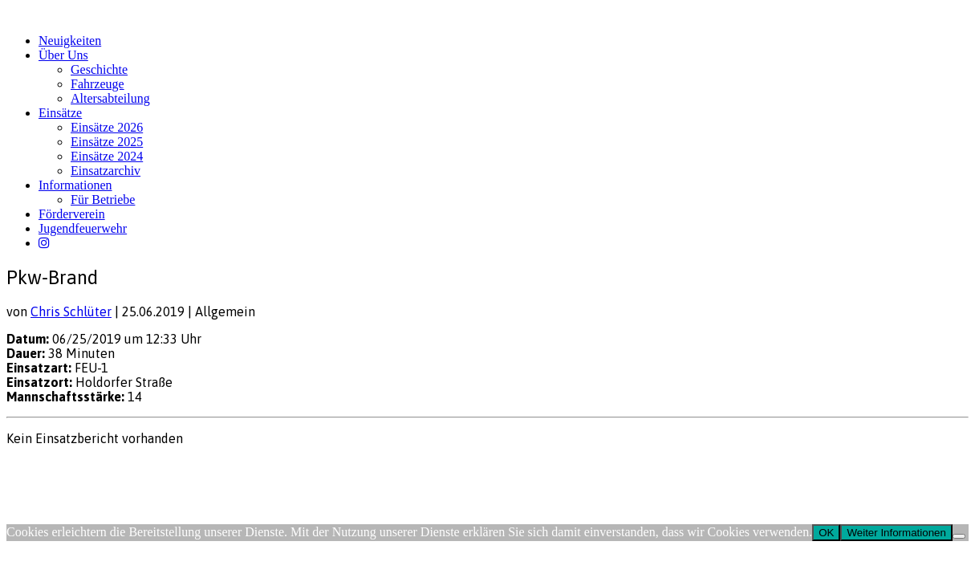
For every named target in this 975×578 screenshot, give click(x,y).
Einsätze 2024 (107, 156)
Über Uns (63, 55)
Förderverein (72, 214)
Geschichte (99, 69)
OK (826, 533)
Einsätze (60, 113)
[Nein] (959, 536)
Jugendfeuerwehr (83, 228)
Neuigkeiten (70, 40)
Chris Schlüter (71, 311)
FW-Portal (153, 469)
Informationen (75, 185)
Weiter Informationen (896, 533)
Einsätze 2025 (107, 142)
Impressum (32, 469)
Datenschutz (93, 469)
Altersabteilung (110, 98)
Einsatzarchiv (105, 170)
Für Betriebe (103, 199)
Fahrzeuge (97, 84)
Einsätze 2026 (107, 127)
